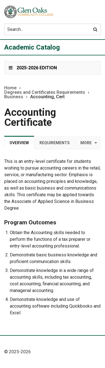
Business (13, 97)
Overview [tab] (19, 143)
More (86, 143)
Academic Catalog (32, 47)
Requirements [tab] (54, 143)
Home (10, 88)
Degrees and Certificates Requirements (44, 92)
